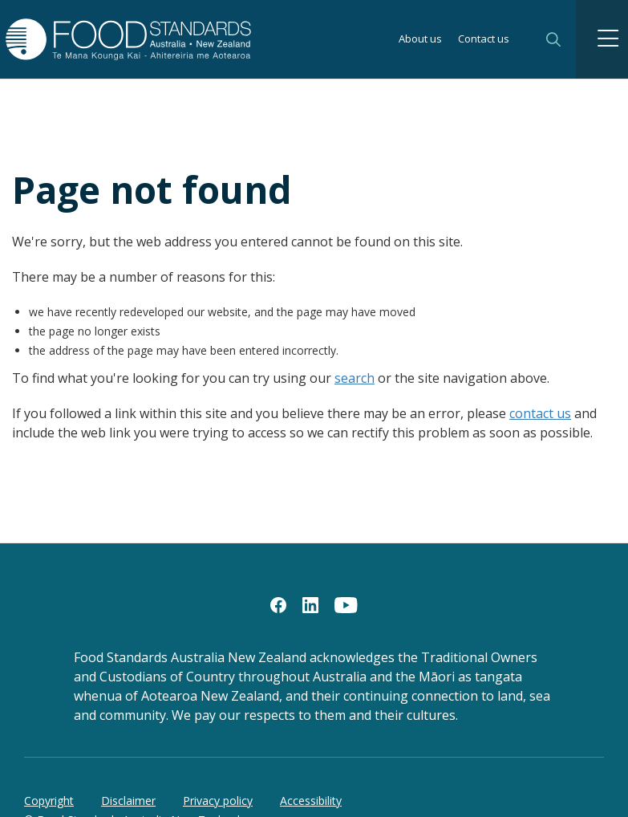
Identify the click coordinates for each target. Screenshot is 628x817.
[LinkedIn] (310, 604)
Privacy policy (218, 800)
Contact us (483, 40)
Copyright (49, 800)
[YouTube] (346, 604)
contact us (540, 413)
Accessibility (311, 800)
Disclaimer (128, 800)
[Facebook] (278, 604)
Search (553, 39)
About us (420, 40)
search (354, 378)
